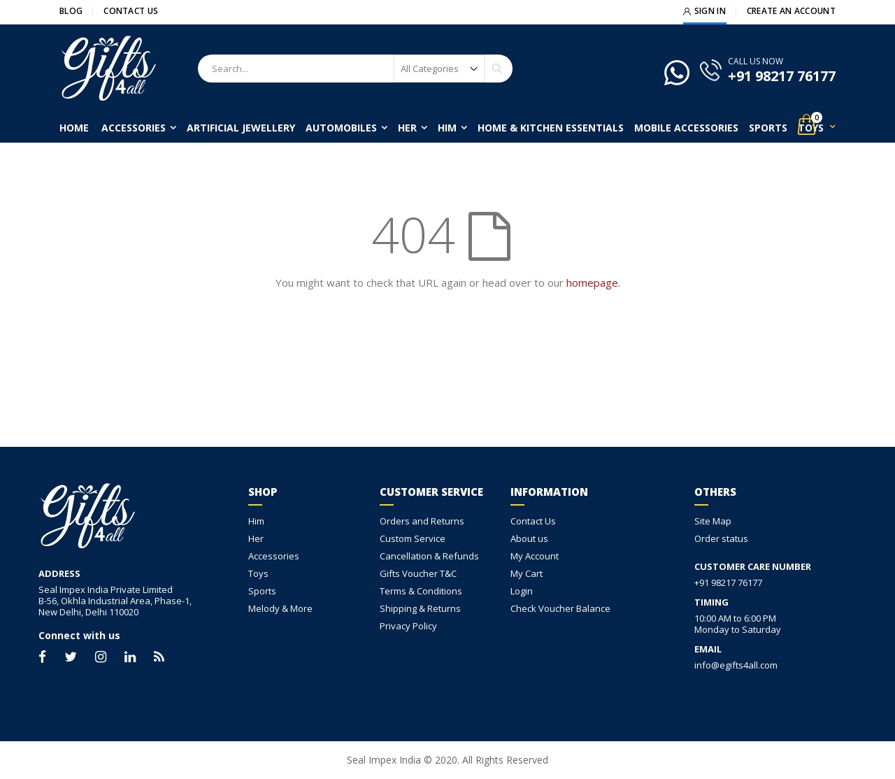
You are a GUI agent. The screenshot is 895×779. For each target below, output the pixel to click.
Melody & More (280, 608)
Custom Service (412, 538)
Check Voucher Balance (560, 608)
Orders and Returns (422, 521)
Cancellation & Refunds (429, 556)
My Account (534, 556)
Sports (262, 591)
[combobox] (355, 69)
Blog (71, 11)
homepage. (593, 283)
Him (256, 521)
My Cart (526, 573)
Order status (721, 538)
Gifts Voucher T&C (418, 573)
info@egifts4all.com (736, 665)
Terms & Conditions (421, 591)
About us (529, 538)
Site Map (712, 521)
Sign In (710, 11)
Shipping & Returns (420, 608)
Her (256, 538)
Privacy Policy (408, 626)
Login (521, 591)
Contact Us (130, 11)
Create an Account (791, 11)
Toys (258, 573)
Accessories (273, 556)
